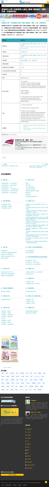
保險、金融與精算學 (30, 187)
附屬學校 (34, 383)
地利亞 (12, 383)
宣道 (17, 379)
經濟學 (27, 183)
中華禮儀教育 (33, 400)
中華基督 (41, 379)
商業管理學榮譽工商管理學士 (32, 311)
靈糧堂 (39, 373)
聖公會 (17, 376)
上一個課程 (4, 164)
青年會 (21, 379)
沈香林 (7, 373)
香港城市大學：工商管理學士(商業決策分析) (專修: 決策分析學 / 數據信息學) (38, 166)
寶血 (43, 376)
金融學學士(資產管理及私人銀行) (8, 256)
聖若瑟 (22, 383)
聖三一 (26, 379)
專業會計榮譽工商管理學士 (31, 313)
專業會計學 (28, 192)
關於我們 (20, 485)
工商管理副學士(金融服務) (6, 206)
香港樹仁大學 (30, 268)
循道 (31, 379)
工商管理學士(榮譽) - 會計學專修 (32, 283)
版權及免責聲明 (8, 485)
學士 (22, 64)
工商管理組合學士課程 (5, 299)
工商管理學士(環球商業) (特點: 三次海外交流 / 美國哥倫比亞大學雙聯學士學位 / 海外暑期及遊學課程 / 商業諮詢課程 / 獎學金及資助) (37, 219)
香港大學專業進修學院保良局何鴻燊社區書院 (37, 257)
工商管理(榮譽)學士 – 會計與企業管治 (9, 183)
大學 (27, 441)
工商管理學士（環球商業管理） (7, 324)
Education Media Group (35, 482)
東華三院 (12, 373)
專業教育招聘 (28, 462)
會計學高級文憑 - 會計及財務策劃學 (33, 264)
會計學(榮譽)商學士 (30, 273)
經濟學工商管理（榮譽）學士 (7, 272)
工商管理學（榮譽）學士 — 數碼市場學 (34, 272)
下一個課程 (45, 164)
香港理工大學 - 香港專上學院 (33, 296)
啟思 (27, 373)
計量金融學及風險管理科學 (31, 196)
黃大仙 (39, 383)
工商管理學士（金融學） (6, 322)
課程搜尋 (28, 444)
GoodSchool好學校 (7, 367)
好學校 (7, 379)
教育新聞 (39, 389)
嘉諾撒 (7, 383)
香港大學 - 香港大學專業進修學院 (34, 247)
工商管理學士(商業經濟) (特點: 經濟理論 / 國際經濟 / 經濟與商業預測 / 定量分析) (37, 211)
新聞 (35, 389)
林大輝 (22, 376)
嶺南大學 (4, 180)
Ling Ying (21, 389)
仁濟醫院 (12, 379)
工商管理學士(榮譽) (30, 281)
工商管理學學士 (4, 250)
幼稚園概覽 (28, 429)
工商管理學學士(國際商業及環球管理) (9, 252)
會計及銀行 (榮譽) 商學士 (31, 291)
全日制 (22, 67)
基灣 (17, 373)
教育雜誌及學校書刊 (30, 465)
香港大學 (4, 247)
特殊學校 (28, 438)
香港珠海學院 (30, 288)
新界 (26, 386)
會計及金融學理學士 (30, 250)
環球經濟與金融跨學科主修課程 (32, 190)
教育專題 (28, 456)
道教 (27, 376)
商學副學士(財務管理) (5, 291)
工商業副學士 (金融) (30, 301)
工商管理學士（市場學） (6, 313)
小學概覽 (28, 432)
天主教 (17, 383)
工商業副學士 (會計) (30, 299)
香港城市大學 (24, 52)
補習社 (27, 447)
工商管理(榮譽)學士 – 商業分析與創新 (9, 185)
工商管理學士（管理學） (6, 311)
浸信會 (7, 376)
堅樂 (16, 389)
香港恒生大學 (5, 268)
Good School (37, 376)
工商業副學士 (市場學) (30, 303)
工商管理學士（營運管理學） (7, 314)
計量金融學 (28, 194)
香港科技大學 (5, 307)
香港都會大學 (30, 307)
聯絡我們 (25, 485)
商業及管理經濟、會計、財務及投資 (29, 60)
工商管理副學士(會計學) (6, 204)
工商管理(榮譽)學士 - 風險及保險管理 (9, 192)
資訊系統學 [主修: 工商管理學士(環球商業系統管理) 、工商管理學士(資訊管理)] (36, 242)
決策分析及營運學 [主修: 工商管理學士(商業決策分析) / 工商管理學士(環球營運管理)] (37, 235)
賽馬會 (36, 386)
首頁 (3, 485)
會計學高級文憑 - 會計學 (31, 260)
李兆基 (7, 386)
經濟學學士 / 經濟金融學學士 (7, 254)
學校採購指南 (28, 468)
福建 (44, 373)
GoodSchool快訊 (12, 474)
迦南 (7, 389)
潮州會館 (22, 373)
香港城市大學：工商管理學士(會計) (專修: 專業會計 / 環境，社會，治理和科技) (23, 23)
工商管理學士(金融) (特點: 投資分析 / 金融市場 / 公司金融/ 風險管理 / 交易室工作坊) (37, 214)
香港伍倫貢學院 (6, 201)
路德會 (3, 386)
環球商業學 (28, 185)
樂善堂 (3, 389)
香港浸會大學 (30, 278)
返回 (3, 157)
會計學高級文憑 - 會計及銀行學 (32, 262)
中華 (31, 376)
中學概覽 (28, 435)
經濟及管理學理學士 (30, 252)
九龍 (12, 386)
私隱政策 (14, 485)
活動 (27, 453)
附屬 (2, 379)
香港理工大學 (5, 296)
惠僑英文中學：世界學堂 (36, 412)
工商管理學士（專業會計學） (7, 316)
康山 (26, 389)
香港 (43, 383)
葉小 (31, 389)
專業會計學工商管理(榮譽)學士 (7, 275)
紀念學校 (21, 386)
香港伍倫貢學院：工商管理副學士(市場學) (9, 166)
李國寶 (41, 386)
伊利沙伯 (28, 383)
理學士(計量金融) (4, 258)
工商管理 (3, 318)
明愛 (35, 373)
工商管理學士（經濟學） (6, 320)
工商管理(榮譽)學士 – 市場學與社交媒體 (9, 190)
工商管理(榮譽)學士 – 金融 (6, 187)
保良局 (3, 376)
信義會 (35, 379)
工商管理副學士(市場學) (6, 208)
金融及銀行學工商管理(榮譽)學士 (8, 273)
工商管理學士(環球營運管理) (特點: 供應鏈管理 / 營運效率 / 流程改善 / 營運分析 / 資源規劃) (37, 225)
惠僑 (2, 373)
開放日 (3, 383)
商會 (16, 386)
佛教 (31, 373)
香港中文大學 (30, 180)
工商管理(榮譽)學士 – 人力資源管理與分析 (10, 189)
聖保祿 (12, 376)
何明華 (11, 389)
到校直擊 (31, 386)
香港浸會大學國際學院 (7, 288)
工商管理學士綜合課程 (30, 189)
